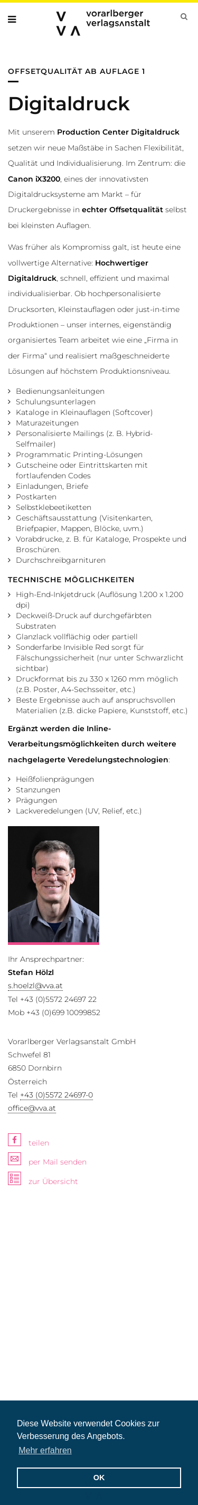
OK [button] (99, 1477)
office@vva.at (32, 1108)
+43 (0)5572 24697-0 (56, 1095)
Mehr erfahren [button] (45, 1450)
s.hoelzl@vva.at (35, 985)
